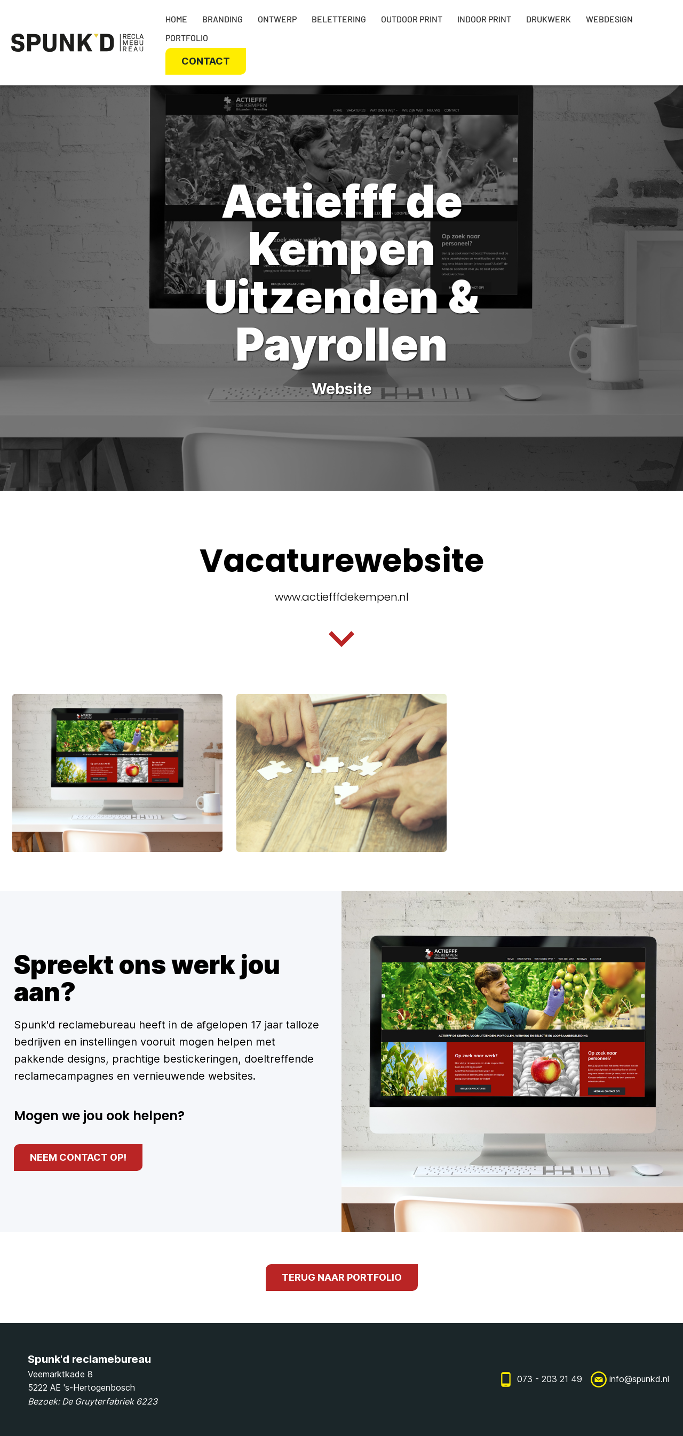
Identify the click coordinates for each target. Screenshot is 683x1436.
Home (176, 19)
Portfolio (186, 38)
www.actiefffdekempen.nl (342, 596)
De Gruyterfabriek (98, 1401)
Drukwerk (548, 19)
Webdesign (609, 19)
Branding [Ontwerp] (222, 19)
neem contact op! (78, 1157)
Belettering (339, 19)
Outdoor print (411, 19)
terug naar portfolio (342, 1277)
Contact (205, 61)
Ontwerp (277, 19)
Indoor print (484, 19)
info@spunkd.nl (639, 1379)
